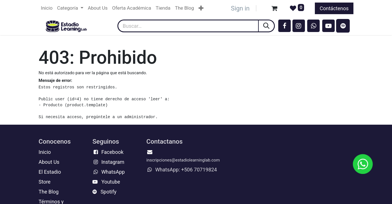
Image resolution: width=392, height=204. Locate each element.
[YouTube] (328, 26)
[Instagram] (298, 26)
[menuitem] (47, 8)
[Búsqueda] (267, 26)
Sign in (240, 8)
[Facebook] (284, 26)
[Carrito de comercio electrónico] (274, 8)
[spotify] (343, 26)
